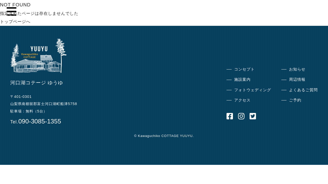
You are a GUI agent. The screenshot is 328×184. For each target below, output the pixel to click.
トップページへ (15, 21)
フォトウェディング (252, 90)
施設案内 (242, 79)
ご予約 (295, 100)
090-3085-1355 (39, 121)
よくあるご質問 (303, 90)
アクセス (242, 100)
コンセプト (244, 69)
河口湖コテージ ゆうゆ (36, 82)
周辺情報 (297, 79)
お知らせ (297, 69)
